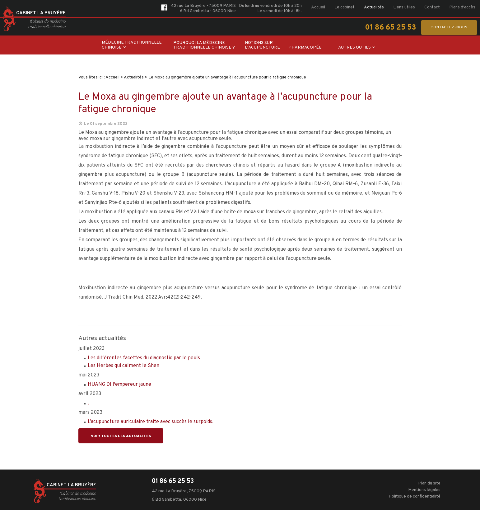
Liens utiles (404, 7)
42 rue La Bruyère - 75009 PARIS (203, 5)
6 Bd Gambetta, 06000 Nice (179, 499)
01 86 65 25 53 (390, 27)
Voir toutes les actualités (121, 436)
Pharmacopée (305, 47)
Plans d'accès (462, 7)
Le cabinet (344, 7)
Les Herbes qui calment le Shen (123, 366)
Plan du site (429, 483)
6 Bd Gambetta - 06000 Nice (208, 11)
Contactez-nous (449, 27)
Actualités (374, 7)
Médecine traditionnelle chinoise (132, 45)
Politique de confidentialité (414, 496)
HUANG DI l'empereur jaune (119, 384)
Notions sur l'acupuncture (262, 45)
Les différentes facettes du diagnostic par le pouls (144, 358)
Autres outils (354, 47)
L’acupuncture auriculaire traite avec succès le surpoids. (150, 422)
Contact (432, 7)
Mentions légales (424, 490)
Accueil (318, 7)
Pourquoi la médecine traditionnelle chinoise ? (204, 45)
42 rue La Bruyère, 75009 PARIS (184, 491)
